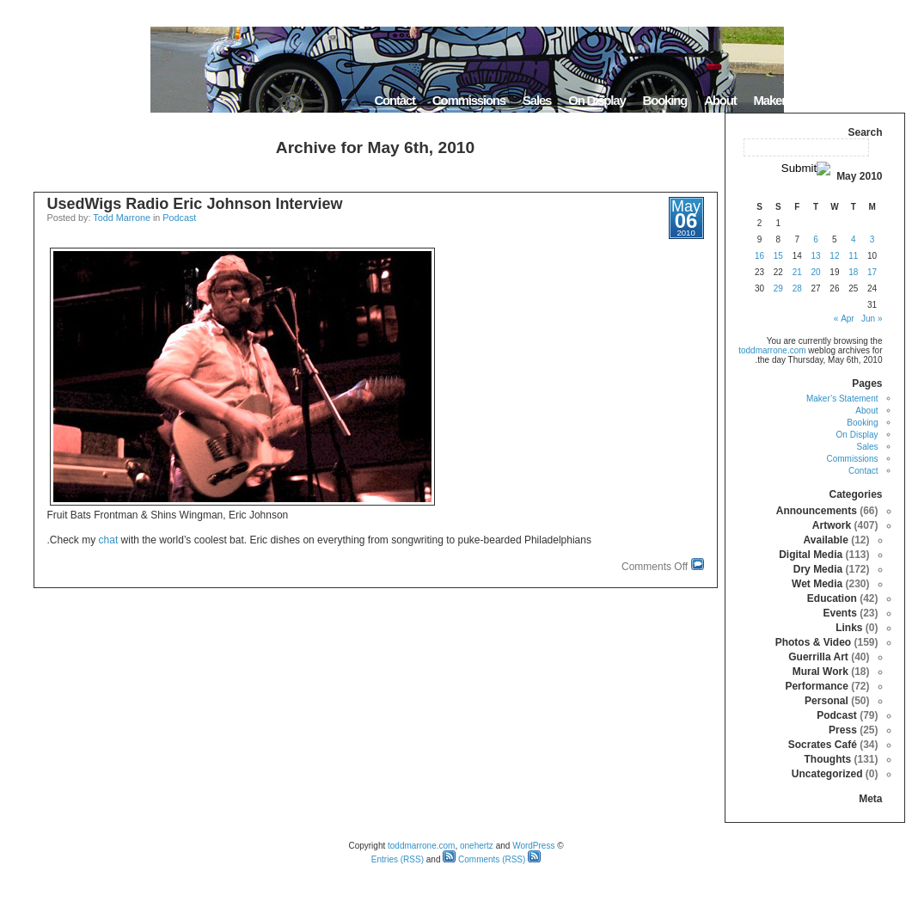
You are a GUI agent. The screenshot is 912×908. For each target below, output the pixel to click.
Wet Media (817, 584)
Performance (816, 686)
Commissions (468, 100)
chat (109, 540)
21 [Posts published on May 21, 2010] (797, 272)
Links (848, 628)
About (720, 100)
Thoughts (827, 759)
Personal (826, 701)
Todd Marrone (121, 217)
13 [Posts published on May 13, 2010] (815, 256)
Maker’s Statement (801, 100)
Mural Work (820, 672)
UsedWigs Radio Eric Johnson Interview (195, 203)
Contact (394, 100)
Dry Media (817, 569)
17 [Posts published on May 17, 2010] (872, 272)
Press (843, 730)
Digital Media (810, 555)
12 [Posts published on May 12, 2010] (834, 256)
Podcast (179, 217)
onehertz (476, 845)
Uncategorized (827, 774)
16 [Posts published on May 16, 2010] (759, 256)
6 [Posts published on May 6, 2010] (815, 239)
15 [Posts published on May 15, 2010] (778, 256)
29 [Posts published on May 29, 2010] (778, 288)
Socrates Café (822, 745)
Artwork (831, 525)
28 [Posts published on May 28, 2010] (797, 288)
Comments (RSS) (484, 859)
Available (826, 540)
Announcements (816, 511)
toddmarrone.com (771, 350)
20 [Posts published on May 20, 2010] (815, 272)
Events (839, 613)
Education (832, 598)
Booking (665, 100)
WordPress (533, 845)
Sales (537, 100)
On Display (596, 100)
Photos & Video (813, 642)
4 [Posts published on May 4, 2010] (853, 239)
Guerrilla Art (818, 657)
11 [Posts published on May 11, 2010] (853, 256)
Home (883, 100)
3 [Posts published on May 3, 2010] (872, 239)
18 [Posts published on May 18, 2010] (853, 272)
